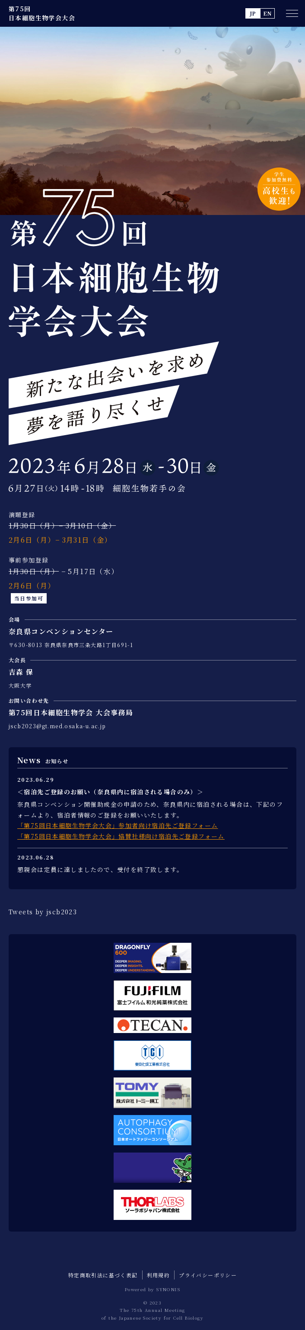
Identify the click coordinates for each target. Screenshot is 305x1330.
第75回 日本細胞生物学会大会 (42, 13)
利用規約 (158, 1275)
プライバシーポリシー (208, 1275)
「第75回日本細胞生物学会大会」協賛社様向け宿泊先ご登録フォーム (121, 836)
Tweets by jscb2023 (43, 911)
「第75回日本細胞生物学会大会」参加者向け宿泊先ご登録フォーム (117, 825)
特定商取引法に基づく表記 (103, 1275)
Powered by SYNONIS (152, 1289)
